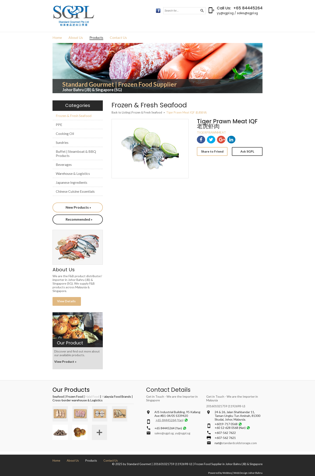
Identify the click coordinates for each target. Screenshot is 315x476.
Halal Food (92, 396)
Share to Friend (212, 151)
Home (57, 37)
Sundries (62, 142)
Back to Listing (121, 112)
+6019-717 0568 (226, 424)
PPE (59, 124)
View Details (66, 301)
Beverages (64, 164)
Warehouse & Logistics (73, 173)
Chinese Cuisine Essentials (75, 191)
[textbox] (181, 10)
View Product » (65, 361)
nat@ (218, 443)
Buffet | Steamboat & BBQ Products (76, 153)
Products (96, 37)
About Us (75, 37)
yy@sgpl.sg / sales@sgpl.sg (237, 13)
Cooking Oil (65, 133)
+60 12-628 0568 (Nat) (230, 428)
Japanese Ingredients (71, 182)
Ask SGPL (247, 151)
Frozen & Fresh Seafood (73, 115)
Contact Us (118, 37)
